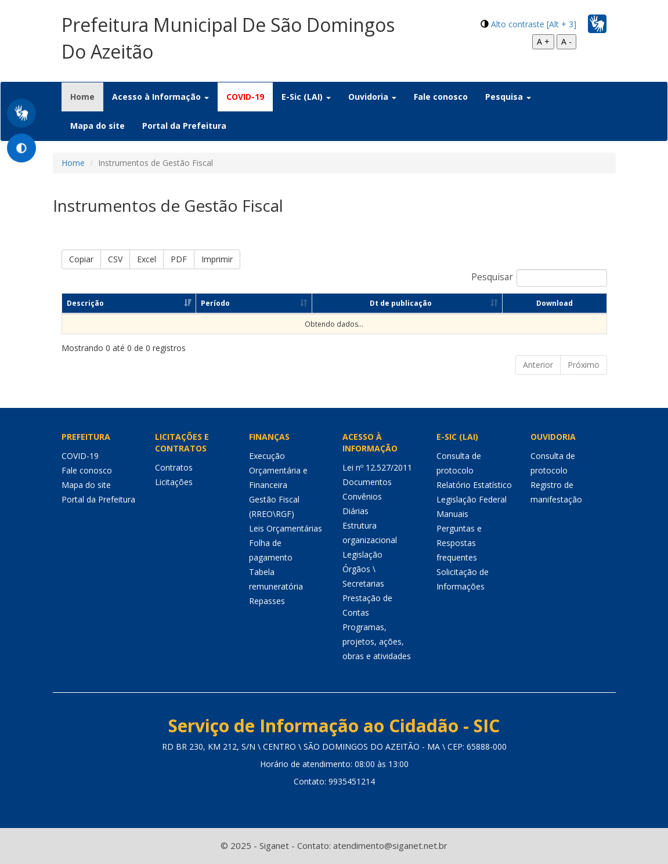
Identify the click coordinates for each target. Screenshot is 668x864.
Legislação (362, 554)
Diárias (355, 510)
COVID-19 (245, 96)
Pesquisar (539, 278)
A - (566, 41)
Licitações (174, 481)
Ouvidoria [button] (372, 96)
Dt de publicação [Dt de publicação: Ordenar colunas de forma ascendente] (401, 303)
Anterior (538, 364)
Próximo (584, 364)
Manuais (452, 513)
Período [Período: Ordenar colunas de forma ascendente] (215, 303)
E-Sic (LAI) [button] (306, 96)
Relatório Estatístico (474, 484)
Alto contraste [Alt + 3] (533, 24)
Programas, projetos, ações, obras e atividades (376, 641)
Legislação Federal (471, 499)
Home (86, 96)
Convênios (362, 496)
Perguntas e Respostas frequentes (459, 543)
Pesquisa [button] (508, 96)
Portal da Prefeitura (184, 125)
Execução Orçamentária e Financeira (278, 470)
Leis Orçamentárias (285, 528)
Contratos (174, 467)
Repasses (267, 600)
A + (543, 41)
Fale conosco (441, 96)
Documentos (367, 481)
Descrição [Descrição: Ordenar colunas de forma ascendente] (85, 303)
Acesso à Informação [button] (160, 96)
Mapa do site (97, 125)
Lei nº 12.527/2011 (377, 467)
